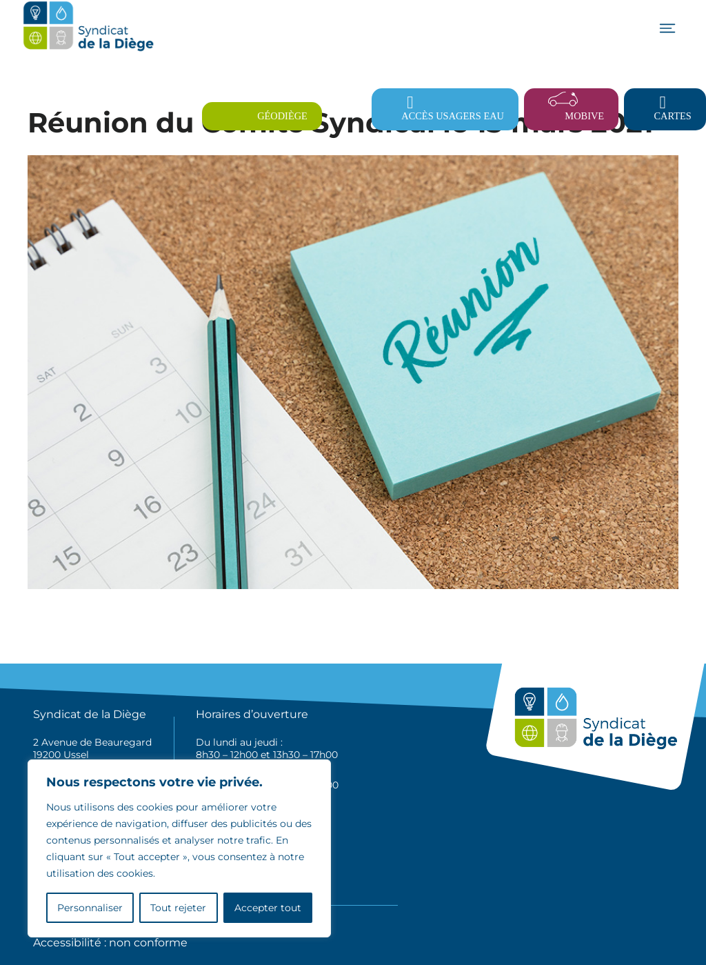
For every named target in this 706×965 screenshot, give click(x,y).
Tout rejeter (178, 908)
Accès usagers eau (452, 115)
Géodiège (282, 115)
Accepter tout (267, 908)
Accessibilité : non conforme (110, 942)
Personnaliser (90, 908)
